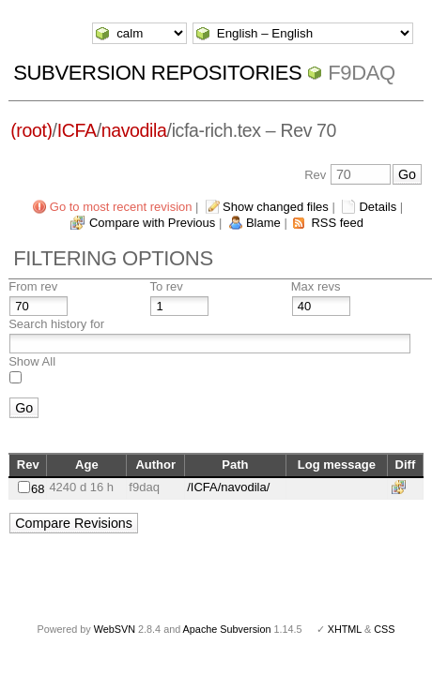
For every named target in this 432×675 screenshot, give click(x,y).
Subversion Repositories (157, 72)
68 (37, 489)
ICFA (77, 130)
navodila (134, 130)
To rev (165, 286)
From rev (32, 286)
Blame (263, 223)
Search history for (56, 324)
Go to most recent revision (121, 207)
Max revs (316, 286)
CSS (384, 629)
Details (377, 207)
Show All (31, 361)
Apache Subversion (227, 629)
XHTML (345, 629)
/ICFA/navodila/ (228, 487)
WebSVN (114, 629)
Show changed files (276, 207)
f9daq (361, 72)
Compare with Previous (152, 223)
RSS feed (337, 223)
